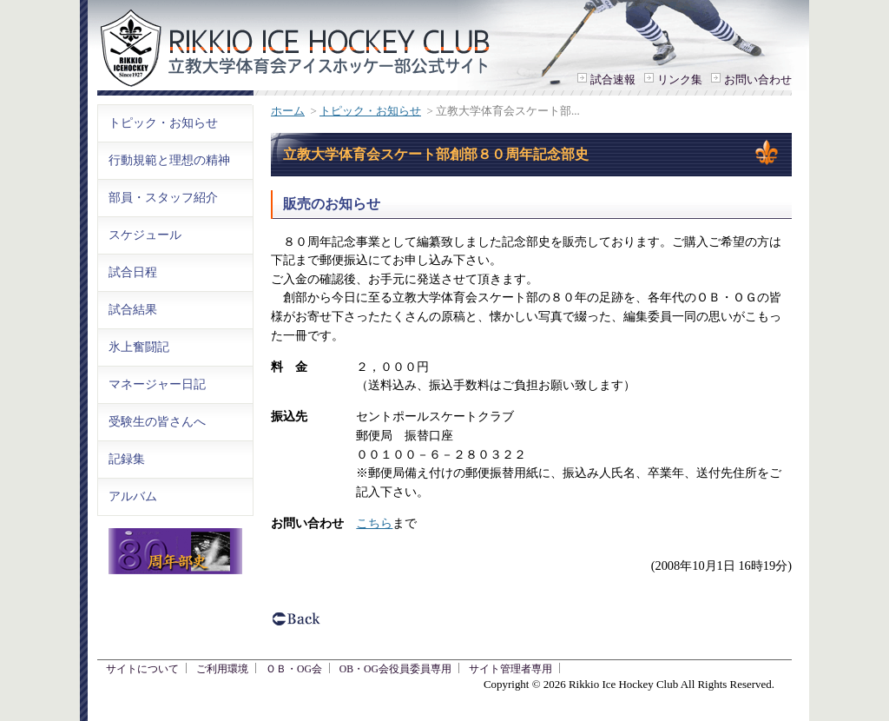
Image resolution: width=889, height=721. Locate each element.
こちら (374, 523)
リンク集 (679, 79)
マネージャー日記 (157, 384)
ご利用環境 (222, 669)
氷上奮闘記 (139, 347)
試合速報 (612, 79)
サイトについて (142, 669)
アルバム (133, 496)
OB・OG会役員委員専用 (395, 669)
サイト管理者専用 (510, 669)
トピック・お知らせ (370, 110)
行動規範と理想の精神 (169, 160)
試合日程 (133, 272)
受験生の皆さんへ (157, 421)
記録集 (127, 459)
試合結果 (133, 309)
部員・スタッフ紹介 (163, 197)
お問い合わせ (758, 79)
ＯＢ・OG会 (294, 669)
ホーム (288, 110)
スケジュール (145, 234)
